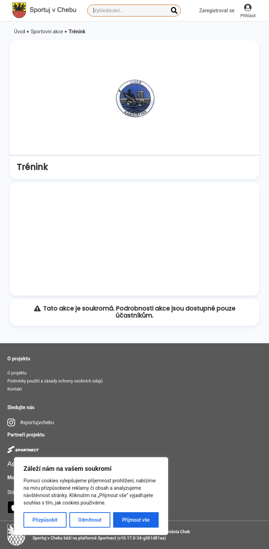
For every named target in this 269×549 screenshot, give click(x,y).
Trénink (77, 31)
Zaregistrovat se (217, 10)
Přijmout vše (136, 520)
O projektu (17, 373)
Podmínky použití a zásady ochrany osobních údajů (55, 381)
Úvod (19, 31)
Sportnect (107, 538)
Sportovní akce (47, 31)
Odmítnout (89, 520)
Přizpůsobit (45, 520)
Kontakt (14, 389)
